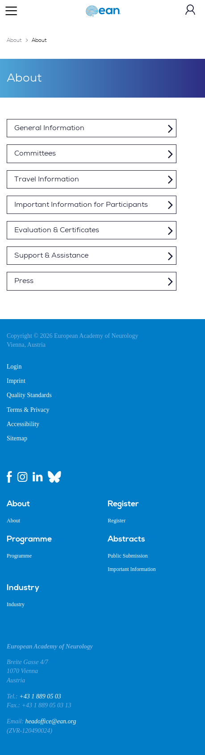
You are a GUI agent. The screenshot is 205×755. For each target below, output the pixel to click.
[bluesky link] (54, 477)
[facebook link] (9, 477)
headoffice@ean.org (50, 721)
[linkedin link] (37, 477)
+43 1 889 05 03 (40, 696)
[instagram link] (22, 477)
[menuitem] (50, 504)
